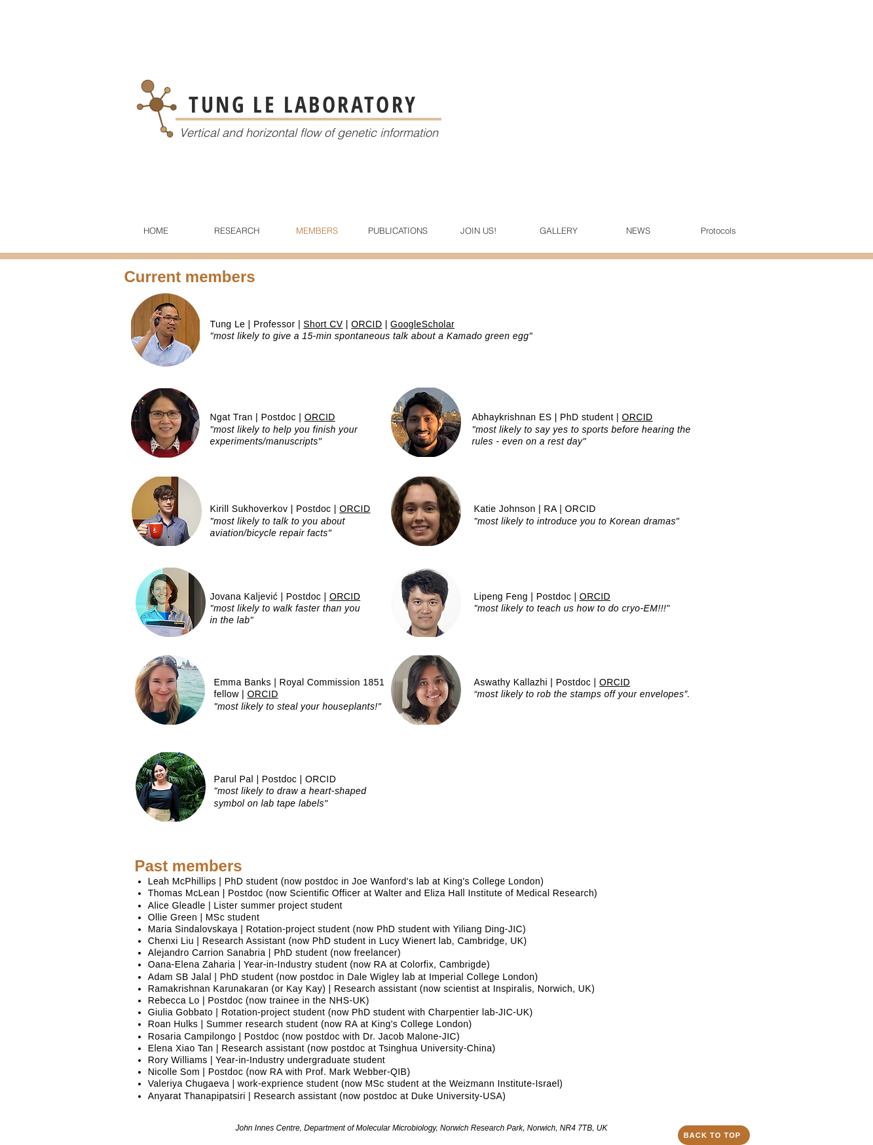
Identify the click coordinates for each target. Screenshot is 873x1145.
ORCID (366, 324)
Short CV (323, 324)
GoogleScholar (422, 324)
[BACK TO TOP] (714, 1135)
